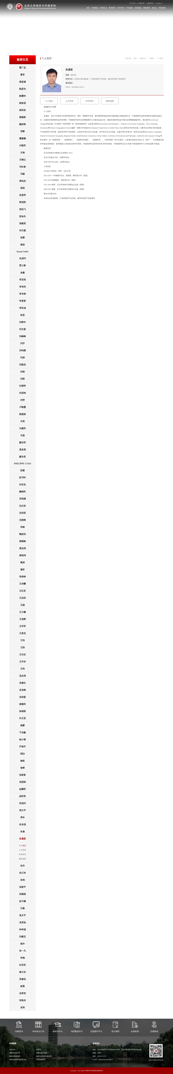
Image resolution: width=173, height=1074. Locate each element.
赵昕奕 (27, 796)
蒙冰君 (27, 456)
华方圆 (27, 230)
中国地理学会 (41, 1059)
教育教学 (112, 8)
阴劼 (27, 753)
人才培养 (22, 850)
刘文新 (27, 329)
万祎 (27, 640)
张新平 (27, 887)
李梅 (27, 958)
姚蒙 (27, 725)
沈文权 (27, 506)
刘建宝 (27, 936)
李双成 (27, 308)
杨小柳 (27, 739)
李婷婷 (27, 576)
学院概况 (95, 8)
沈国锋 (27, 520)
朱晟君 (27, 838)
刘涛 (27, 357)
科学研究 (120, 8)
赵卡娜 (27, 901)
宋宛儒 (27, 498)
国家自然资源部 (14, 1056)
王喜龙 (27, 633)
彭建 (27, 470)
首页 (88, 8)
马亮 (27, 421)
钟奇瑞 (27, 929)
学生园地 (129, 8)
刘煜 (27, 379)
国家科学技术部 (14, 1053)
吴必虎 (27, 676)
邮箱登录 (150, 3)
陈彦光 (27, 89)
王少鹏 (27, 612)
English (158, 3)
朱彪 (27, 831)
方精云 (27, 159)
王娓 (27, 605)
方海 (27, 152)
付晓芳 (27, 145)
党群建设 (138, 8)
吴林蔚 (27, 697)
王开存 (27, 661)
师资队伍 (103, 8)
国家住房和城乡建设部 (44, 1056)
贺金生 (27, 216)
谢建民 (27, 704)
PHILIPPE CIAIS (24, 463)
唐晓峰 (27, 541)
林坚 (27, 315)
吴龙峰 (27, 690)
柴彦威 (27, 82)
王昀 (27, 668)
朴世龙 (27, 484)
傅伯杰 (27, 181)
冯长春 (27, 167)
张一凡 (27, 951)
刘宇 (27, 343)
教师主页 (143, 58)
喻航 (27, 761)
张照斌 (27, 782)
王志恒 (27, 598)
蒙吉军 (27, 442)
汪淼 (27, 908)
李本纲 (27, 294)
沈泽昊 (27, 513)
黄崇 (27, 244)
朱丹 (27, 866)
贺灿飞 (27, 209)
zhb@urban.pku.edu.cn (105, 1059)
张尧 (27, 880)
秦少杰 (27, 972)
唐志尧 (27, 548)
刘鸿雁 (27, 350)
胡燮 (27, 237)
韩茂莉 (27, 202)
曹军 (27, 74)
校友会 (154, 8)
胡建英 (27, 223)
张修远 (27, 979)
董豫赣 (27, 138)
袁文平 (27, 915)
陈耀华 (27, 96)
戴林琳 (27, 124)
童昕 (27, 569)
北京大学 (12, 1049)
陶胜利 (27, 534)
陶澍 (27, 562)
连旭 (27, 1007)
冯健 (27, 174)
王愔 (27, 647)
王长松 (27, 654)
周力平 (27, 810)
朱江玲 (27, 873)
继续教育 (146, 8)
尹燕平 (27, 746)
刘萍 (27, 400)
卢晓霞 (27, 407)
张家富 (27, 775)
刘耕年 (27, 322)
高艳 (27, 188)
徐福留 (27, 711)
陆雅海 (27, 414)
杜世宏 (27, 965)
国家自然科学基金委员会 (17, 1059)
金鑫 (27, 272)
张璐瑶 (27, 894)
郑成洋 (27, 803)
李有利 (27, 286)
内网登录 (141, 3)
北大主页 (132, 3)
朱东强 (27, 824)
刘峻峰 (27, 336)
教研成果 (22, 859)
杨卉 (27, 943)
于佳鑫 (27, 732)
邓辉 (27, 131)
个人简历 (22, 845)
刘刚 (27, 371)
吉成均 (27, 258)
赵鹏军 (27, 789)
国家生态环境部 (41, 1053)
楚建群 (27, 117)
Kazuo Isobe (26, 251)
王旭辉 (27, 619)
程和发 (27, 110)
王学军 (27, 626)
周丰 (27, 817)
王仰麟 (27, 583)
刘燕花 (27, 364)
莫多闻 (27, 449)
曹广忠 (27, 67)
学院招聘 (162, 8)
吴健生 (27, 683)
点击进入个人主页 (50, 107)
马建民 (27, 428)
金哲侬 (27, 993)
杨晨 (27, 986)
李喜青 (27, 301)
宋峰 (27, 527)
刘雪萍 (27, 386)
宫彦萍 (27, 195)
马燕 (27, 435)
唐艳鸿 (27, 555)
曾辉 (27, 768)
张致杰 (27, 1000)
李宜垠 (27, 279)
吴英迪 (27, 922)
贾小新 (27, 265)
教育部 (38, 1049)
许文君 (27, 718)
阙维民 (27, 491)
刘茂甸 (27, 393)
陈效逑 (27, 103)
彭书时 (27, 477)
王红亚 (27, 591)
